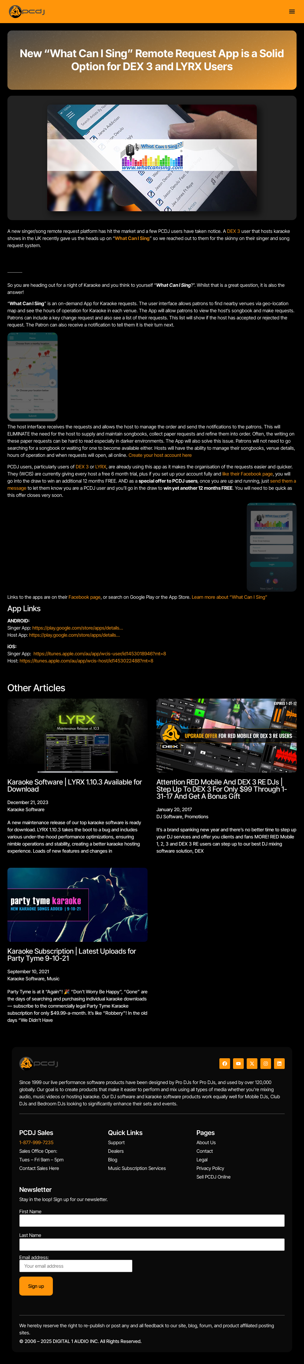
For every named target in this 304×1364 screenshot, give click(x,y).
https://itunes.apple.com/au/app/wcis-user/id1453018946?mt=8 (100, 654)
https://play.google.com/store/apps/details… (77, 628)
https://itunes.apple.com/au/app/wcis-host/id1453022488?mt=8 (86, 661)
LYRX (100, 467)
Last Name (30, 1235)
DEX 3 (233, 231)
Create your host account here (160, 455)
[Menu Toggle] (292, 11)
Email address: (75, 1263)
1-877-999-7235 (36, 1142)
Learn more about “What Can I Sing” (229, 597)
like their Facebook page (247, 474)
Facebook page (85, 597)
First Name (30, 1211)
